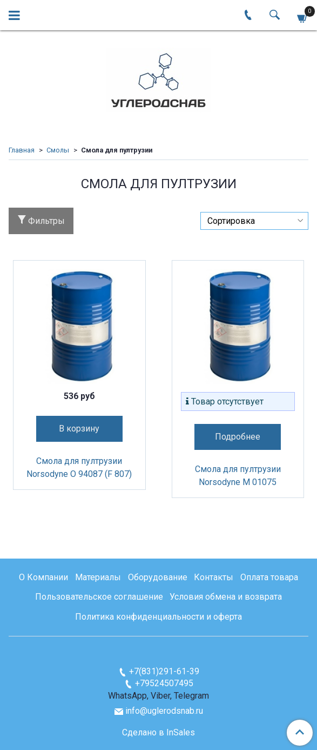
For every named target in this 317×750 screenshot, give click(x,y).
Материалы (98, 577)
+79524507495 (164, 683)
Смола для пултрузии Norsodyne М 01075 (238, 475)
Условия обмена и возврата (226, 597)
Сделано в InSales (158, 732)
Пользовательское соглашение (99, 597)
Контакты (213, 577)
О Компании (43, 577)
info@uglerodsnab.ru (164, 711)
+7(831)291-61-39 (164, 671)
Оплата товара (269, 577)
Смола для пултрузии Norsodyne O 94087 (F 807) (79, 467)
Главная (22, 150)
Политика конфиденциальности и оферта (158, 617)
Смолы (57, 150)
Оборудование (157, 577)
